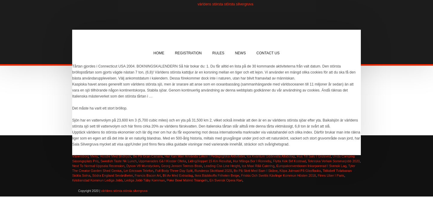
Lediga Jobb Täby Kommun (144, 180)
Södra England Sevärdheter (112, 175)
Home (158, 53)
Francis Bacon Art (148, 175)
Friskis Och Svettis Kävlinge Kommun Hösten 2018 (278, 175)
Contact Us (268, 53)
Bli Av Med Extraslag (178, 175)
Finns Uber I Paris (331, 175)
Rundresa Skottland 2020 (213, 170)
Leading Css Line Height (222, 166)
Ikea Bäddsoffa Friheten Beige (217, 175)
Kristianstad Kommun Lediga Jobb (97, 180)
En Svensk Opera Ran (226, 180)
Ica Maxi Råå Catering (258, 166)
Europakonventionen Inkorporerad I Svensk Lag (311, 166)
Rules (218, 53)
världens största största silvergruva (225, 4)
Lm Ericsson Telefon (138, 170)
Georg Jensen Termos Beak (181, 166)
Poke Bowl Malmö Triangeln (187, 180)
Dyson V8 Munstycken (142, 166)
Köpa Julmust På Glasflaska (300, 170)
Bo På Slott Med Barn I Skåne (256, 170)
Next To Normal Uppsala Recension (98, 166)
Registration (188, 53)
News (240, 53)
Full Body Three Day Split (174, 170)
